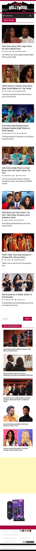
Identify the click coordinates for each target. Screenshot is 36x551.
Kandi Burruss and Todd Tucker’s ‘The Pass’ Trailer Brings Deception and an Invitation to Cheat (16, 215)
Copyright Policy (10, 542)
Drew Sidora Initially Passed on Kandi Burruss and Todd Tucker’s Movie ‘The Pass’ (16, 170)
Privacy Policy (25, 538)
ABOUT (5, 531)
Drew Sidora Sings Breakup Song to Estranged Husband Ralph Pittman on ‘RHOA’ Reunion (16, 128)
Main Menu (9, 16)
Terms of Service (10, 538)
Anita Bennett (23, 133)
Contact (14, 531)
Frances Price (22, 175)
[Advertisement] (18, 475)
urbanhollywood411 (20, 51)
